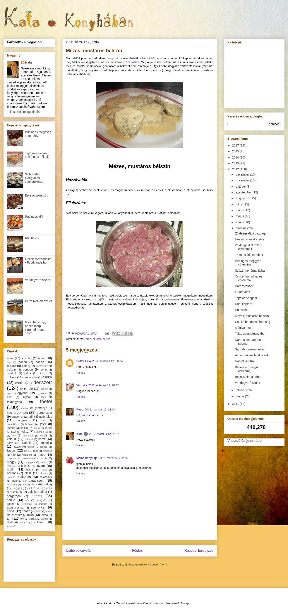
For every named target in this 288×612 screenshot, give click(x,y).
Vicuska (81, 385)
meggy (11, 462)
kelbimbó (39, 432)
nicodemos (156, 603)
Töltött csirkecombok (249, 255)
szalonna (27, 504)
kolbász (29, 439)
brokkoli (11, 373)
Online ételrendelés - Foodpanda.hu (38, 260)
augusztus (243, 198)
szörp (49, 511)
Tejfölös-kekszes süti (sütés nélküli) (37, 155)
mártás (43, 458)
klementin (28, 435)
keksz (25, 431)
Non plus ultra (244, 361)
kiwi (14, 435)
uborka (33, 518)
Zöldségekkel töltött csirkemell (248, 247)
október (241, 186)
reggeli (18, 488)
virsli (9, 522)
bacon (23, 362)
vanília (44, 518)
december (243, 174)
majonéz (47, 451)
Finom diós (242, 292)
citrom (42, 373)
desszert (42, 382)
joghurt (11, 427)
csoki (19, 383)
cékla (27, 373)
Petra (80, 409)
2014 (236, 157)
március (241, 228)
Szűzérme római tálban (250, 270)
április (240, 222)
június (240, 210)
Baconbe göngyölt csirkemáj (247, 369)
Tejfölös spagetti (246, 298)
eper (9, 396)
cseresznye (31, 377)
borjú (44, 369)
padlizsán (24, 477)
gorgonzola (44, 412)
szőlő (38, 511)
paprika (16, 480)
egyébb (22, 393)
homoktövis (13, 424)
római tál (17, 491)
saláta (43, 491)
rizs (50, 488)
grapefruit (17, 416)
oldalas (44, 473)
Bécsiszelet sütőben (248, 377)
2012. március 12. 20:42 (103, 385)
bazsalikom (42, 366)
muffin (11, 469)
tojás (30, 515)
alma (10, 358)
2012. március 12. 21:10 (104, 434)
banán (40, 362)
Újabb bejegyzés (78, 550)
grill (31, 416)
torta (10, 518)
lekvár (30, 446)
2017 (236, 145)
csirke (47, 377)
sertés (106, 339)
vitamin (23, 522)
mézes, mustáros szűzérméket (119, 62)
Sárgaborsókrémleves (250, 349)
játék (43, 424)
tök (22, 518)
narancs (12, 473)
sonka (11, 500)
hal (43, 420)
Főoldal (137, 550)
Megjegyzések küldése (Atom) (148, 564)
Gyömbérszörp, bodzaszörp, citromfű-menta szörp (35, 328)
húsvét (29, 424)
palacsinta (45, 477)
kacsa (24, 427)
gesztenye (40, 408)
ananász (26, 358)
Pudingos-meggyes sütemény (38, 134)
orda (9, 477)
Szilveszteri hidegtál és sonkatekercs (34, 177)
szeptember (244, 192)
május (240, 216)
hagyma (22, 420)
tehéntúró (16, 515)
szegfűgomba (15, 507)
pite (24, 484)
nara (44, 469)
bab (9, 362)
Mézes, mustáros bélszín (252, 316)
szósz (26, 511)
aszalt (41, 358)
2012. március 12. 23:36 (114, 458)
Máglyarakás (243, 327)
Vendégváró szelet (37, 280)
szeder (42, 503)
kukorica (46, 443)
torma (44, 515)
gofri (9, 413)
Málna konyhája (87, 458)
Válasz (80, 372)
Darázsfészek (244, 286)
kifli (50, 432)
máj (35, 450)
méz (88, 339)
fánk (43, 397)
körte (10, 443)
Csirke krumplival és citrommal (248, 278)
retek (30, 488)
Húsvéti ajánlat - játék (249, 239)
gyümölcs (45, 416)
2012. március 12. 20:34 (107, 361)
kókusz (12, 439)
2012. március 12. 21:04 (100, 409)
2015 (236, 151)
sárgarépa (14, 496)
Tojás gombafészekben (250, 333)
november (243, 180)
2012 (236, 169)
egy (9, 393)
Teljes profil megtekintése (24, 112)
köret (41, 439)
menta (44, 462)
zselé (10, 526)
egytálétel (42, 393)
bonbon (28, 369)
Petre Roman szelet (38, 301)
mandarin (12, 458)
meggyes (30, 462)
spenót (11, 503)
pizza (34, 484)
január (240, 396)
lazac (17, 446)
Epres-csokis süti (36, 195)
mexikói (11, 466)
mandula (27, 458)
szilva (11, 511)
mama (41, 454)
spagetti (41, 500)
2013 (236, 163)
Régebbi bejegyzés (198, 550)
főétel (80, 339)
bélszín (11, 369)
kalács (36, 428)
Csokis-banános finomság (252, 322)
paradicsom (36, 480)
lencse (43, 446)
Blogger (185, 603)
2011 (236, 403)
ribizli (40, 488)
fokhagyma (14, 402)
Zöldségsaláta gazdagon (251, 233)
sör (27, 500)
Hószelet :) (242, 310)
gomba (22, 412)
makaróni (27, 454)
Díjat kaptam (243, 304)
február (241, 390)
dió (31, 388)
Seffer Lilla (83, 361)
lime (26, 451)
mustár (97, 339)
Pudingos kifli (34, 216)
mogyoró (39, 465)
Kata (79, 434)
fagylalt (26, 396)
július (239, 204)
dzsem (44, 389)
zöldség (39, 522)
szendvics (37, 507)
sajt (30, 491)
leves (11, 450)
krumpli (26, 443)
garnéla (25, 408)
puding (47, 484)
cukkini (11, 377)
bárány (26, 365)
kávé (13, 432)
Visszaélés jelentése (244, 441)
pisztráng (12, 484)
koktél (43, 435)
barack (11, 365)
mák (13, 454)
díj (21, 388)
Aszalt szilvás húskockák (252, 355)
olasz (28, 473)
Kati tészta (32, 238)
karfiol (48, 427)
